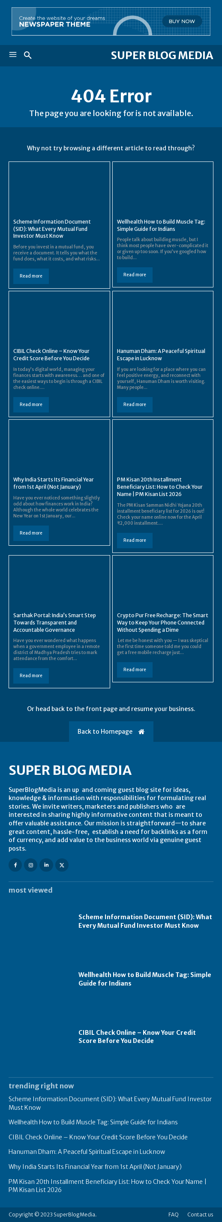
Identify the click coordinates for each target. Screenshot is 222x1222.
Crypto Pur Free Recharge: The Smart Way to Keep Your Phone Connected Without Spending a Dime (162, 622)
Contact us (200, 1214)
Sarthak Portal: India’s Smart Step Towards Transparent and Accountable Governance (54, 622)
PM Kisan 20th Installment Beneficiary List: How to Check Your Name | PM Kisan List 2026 (160, 486)
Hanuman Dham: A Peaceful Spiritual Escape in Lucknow (161, 355)
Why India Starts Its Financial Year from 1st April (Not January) (53, 483)
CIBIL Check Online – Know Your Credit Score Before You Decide (51, 355)
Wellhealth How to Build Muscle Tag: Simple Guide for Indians (93, 1122)
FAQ (173, 1214)
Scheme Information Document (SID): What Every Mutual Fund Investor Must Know (52, 228)
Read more (31, 276)
